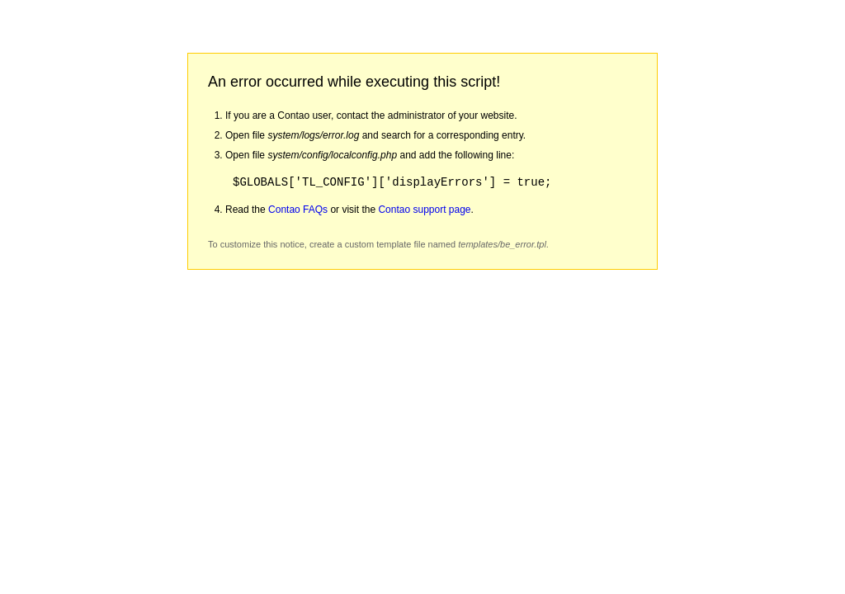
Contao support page (424, 209)
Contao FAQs (298, 209)
